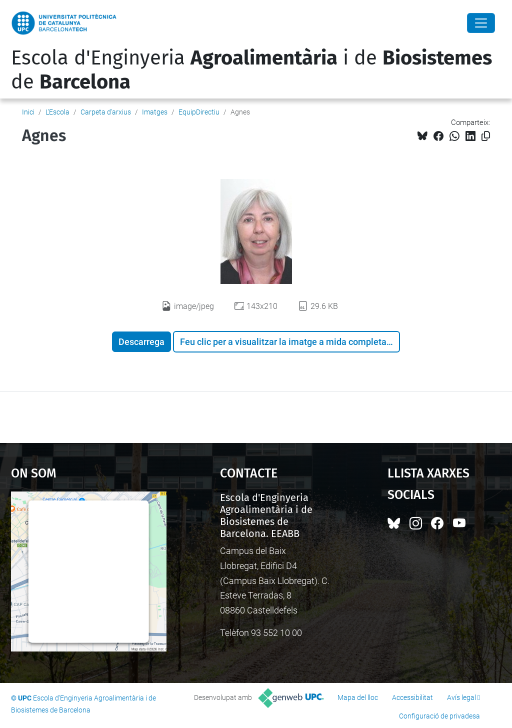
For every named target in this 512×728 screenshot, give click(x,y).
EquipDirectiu (199, 112)
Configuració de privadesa (439, 716)
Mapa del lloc (358, 698)
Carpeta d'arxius (105, 112)
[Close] (481, 23)
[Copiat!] (486, 136)
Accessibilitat (412, 698)
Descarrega (141, 341)
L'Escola (58, 112)
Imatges (155, 112)
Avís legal (461, 698)
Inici (28, 112)
